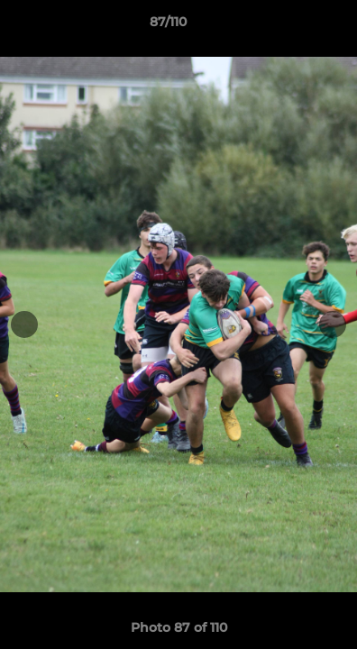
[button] (292, 26)
